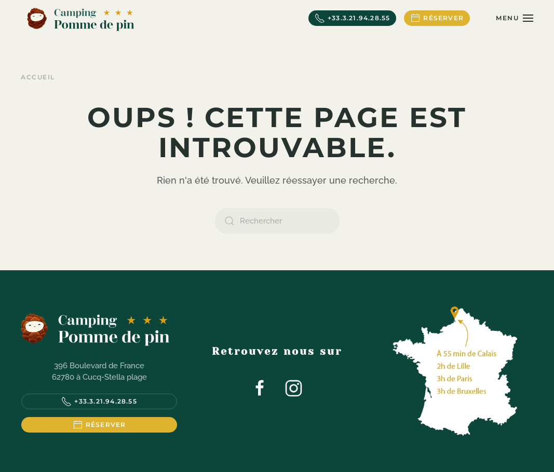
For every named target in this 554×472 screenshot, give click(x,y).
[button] (514, 18)
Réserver (437, 18)
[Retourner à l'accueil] (80, 18)
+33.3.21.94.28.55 (352, 18)
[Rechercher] (277, 221)
